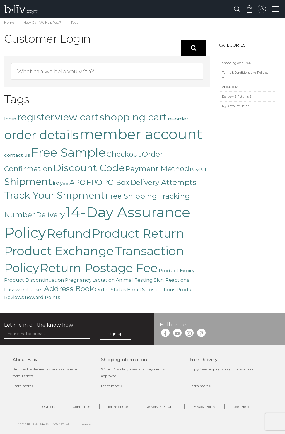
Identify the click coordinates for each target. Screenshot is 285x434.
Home (9, 22)
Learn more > (23, 386)
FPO (94, 182)
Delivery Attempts (163, 182)
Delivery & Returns (236, 96)
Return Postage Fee (99, 268)
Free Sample (68, 152)
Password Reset (23, 289)
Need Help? (242, 406)
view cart (77, 117)
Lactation (103, 280)
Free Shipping (131, 196)
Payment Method (157, 168)
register (35, 117)
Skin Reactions (171, 280)
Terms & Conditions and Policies (245, 75)
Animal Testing (134, 280)
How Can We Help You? (42, 22)
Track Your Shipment (54, 195)
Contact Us (81, 406)
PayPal (198, 169)
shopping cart (133, 117)
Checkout (124, 154)
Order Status (110, 289)
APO (77, 182)
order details (41, 135)
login (10, 119)
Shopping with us (236, 63)
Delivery (50, 214)
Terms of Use (118, 406)
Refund (69, 233)
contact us (17, 155)
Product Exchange (59, 251)
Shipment (28, 181)
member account (140, 134)
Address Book (69, 288)
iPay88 (61, 183)
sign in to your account (261, 10)
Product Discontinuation (34, 280)
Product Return (138, 233)
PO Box (116, 182)
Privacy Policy (204, 406)
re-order (178, 119)
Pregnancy (78, 280)
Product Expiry (176, 270)
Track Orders (44, 406)
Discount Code (89, 168)
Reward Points (42, 297)
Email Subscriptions (151, 289)
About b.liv (231, 87)
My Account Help (236, 106)
